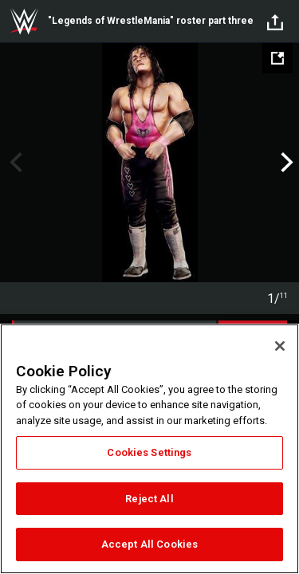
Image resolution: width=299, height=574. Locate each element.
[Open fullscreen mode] (277, 58)
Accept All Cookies (149, 544)
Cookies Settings (149, 452)
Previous (14, 163)
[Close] (279, 346)
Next (285, 163)
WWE (24, 21)
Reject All (149, 499)
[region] (149, 449)
